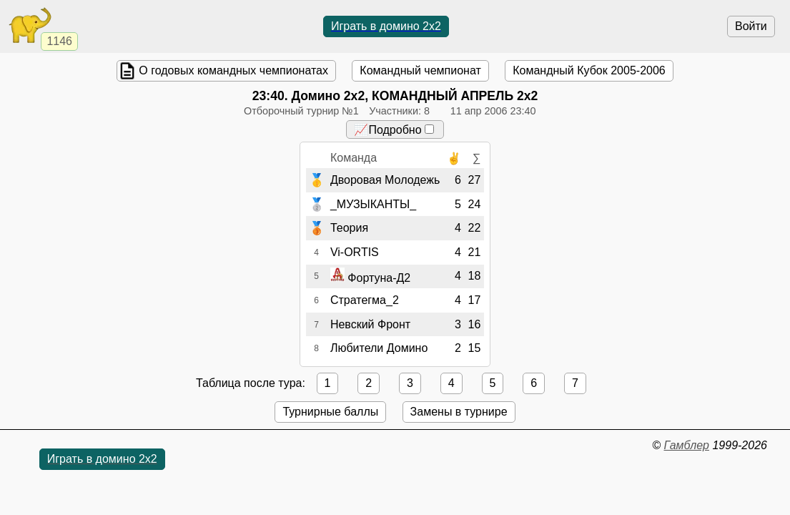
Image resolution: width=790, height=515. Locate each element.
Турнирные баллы (330, 412)
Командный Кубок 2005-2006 (589, 70)
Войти (751, 26)
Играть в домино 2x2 (386, 26)
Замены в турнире (459, 412)
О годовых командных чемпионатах (233, 70)
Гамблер (686, 445)
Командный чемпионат (420, 70)
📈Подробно (393, 130)
